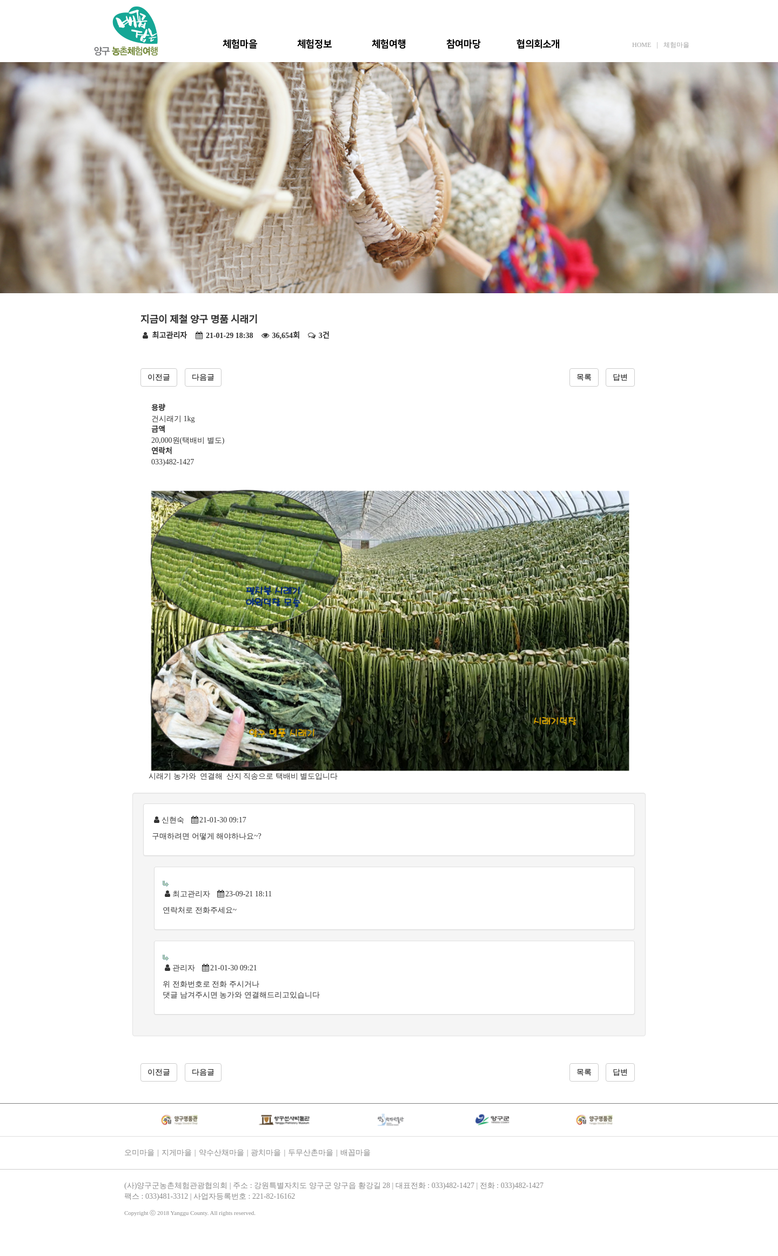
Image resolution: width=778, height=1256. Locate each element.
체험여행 (389, 44)
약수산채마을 (221, 1153)
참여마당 (463, 44)
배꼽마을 (355, 1153)
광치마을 (266, 1153)
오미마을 (139, 1153)
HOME (641, 45)
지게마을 (177, 1153)
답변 (620, 377)
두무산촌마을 (310, 1153)
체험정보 (314, 44)
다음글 (203, 377)
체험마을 (240, 44)
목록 (584, 377)
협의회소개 (538, 44)
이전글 (158, 377)
